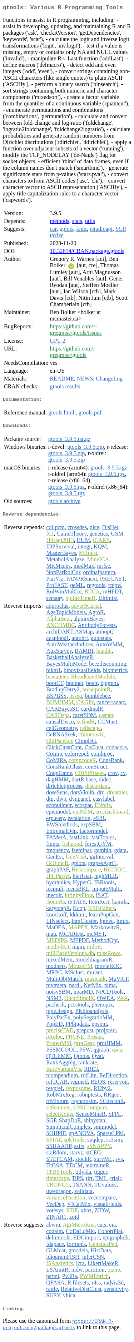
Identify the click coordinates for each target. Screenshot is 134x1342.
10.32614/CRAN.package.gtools (87, 252)
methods (59, 222)
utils (90, 222)
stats (77, 222)
